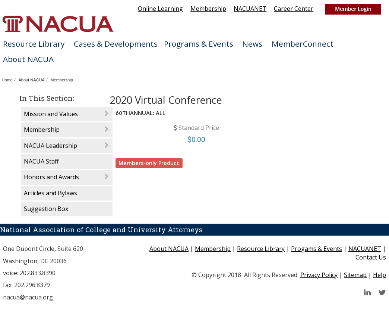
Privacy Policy (319, 275)
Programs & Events (201, 43)
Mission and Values (51, 114)
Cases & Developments (116, 43)
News (255, 43)
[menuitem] (35, 44)
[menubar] (194, 52)
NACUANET (250, 8)
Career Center (293, 8)
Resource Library (36, 43)
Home (7, 80)
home (58, 23)
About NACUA (31, 59)
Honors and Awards (51, 177)
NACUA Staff (41, 161)
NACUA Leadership (50, 146)
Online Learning (160, 8)
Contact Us (370, 257)
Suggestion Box (46, 209)
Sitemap (355, 275)
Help (379, 275)
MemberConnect (305, 43)
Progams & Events (316, 249)
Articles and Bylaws (50, 193)
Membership (208, 8)
